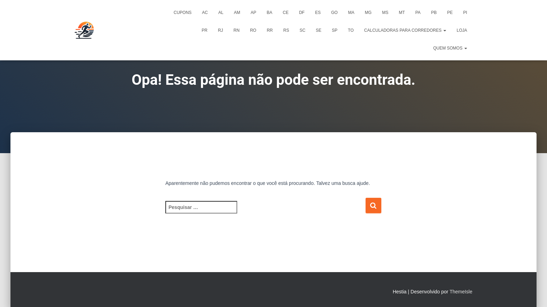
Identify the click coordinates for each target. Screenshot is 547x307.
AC (205, 12)
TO (350, 30)
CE (286, 12)
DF (302, 12)
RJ (220, 30)
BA (269, 12)
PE (450, 12)
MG (368, 12)
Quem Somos (450, 48)
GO (334, 12)
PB (434, 12)
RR (270, 30)
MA (351, 12)
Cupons (183, 12)
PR (205, 30)
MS (385, 12)
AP (253, 12)
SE (318, 30)
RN (236, 30)
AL (221, 12)
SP (334, 30)
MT (402, 12)
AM (237, 12)
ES (318, 12)
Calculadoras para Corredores (405, 30)
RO (253, 30)
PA (418, 12)
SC (303, 30)
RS (286, 30)
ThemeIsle (461, 291)
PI (465, 12)
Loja (462, 30)
